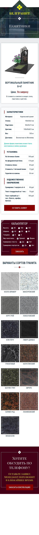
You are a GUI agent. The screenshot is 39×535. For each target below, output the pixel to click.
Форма (32, 238)
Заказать (19, 251)
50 (22, 231)
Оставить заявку (19, 208)
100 (22, 228)
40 (15, 231)
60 (29, 231)
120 (29, 228)
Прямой (22, 238)
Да (23, 242)
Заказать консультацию (19, 487)
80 (15, 228)
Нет (30, 242)
